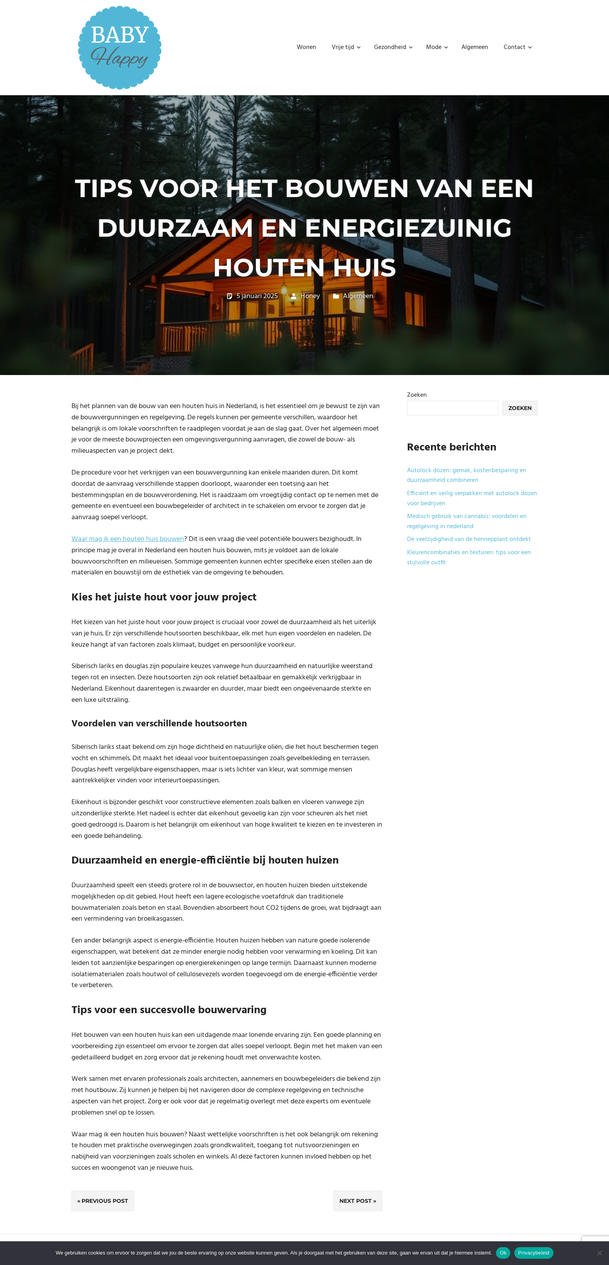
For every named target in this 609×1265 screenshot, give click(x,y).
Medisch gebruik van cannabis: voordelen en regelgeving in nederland (467, 521)
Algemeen (474, 47)
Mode (437, 47)
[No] (599, 1253)
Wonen (306, 47)
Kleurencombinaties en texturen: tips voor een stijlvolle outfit (469, 558)
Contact (518, 47)
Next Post (355, 1200)
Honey (310, 296)
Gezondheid (393, 47)
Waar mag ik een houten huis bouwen (127, 539)
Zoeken (417, 395)
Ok (503, 1253)
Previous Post (105, 1200)
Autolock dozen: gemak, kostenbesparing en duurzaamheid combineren (466, 476)
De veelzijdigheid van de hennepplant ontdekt (469, 539)
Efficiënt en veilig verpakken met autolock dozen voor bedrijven (472, 499)
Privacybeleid (534, 1253)
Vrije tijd (346, 47)
